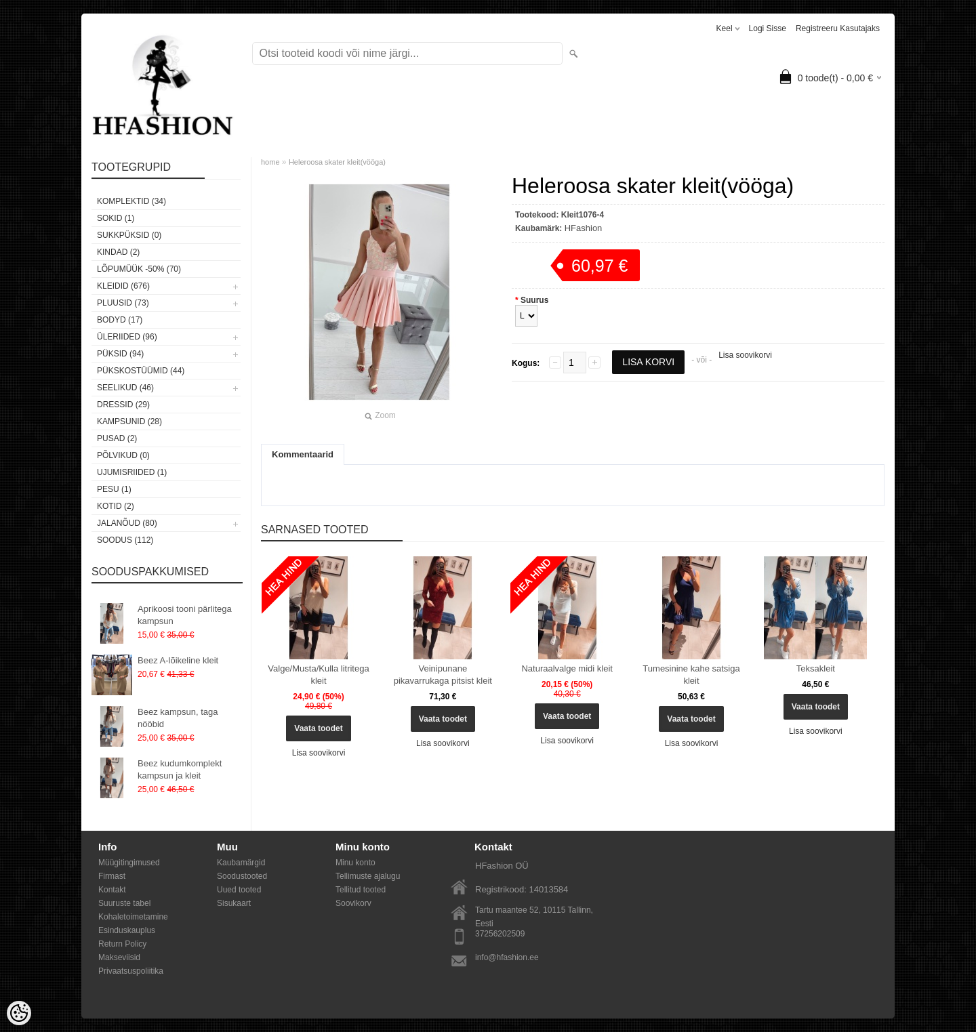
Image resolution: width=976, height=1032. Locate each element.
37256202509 (500, 933)
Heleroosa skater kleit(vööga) (337, 162)
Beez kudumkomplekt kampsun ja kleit (180, 769)
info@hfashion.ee (507, 957)
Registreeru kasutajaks (838, 28)
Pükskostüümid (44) (140, 370)
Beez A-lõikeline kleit (178, 660)
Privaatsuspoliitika (130, 971)
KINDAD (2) (118, 252)
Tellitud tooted (361, 889)
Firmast (111, 876)
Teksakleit (815, 668)
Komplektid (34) (131, 201)
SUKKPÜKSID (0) (129, 235)
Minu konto (355, 862)
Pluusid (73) (123, 303)
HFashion (584, 228)
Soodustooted (242, 876)
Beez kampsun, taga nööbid (178, 718)
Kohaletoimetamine (133, 917)
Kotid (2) (115, 506)
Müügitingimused (129, 862)
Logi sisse (767, 28)
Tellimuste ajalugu (368, 876)
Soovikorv (353, 903)
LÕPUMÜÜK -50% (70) (139, 269)
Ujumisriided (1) (132, 472)
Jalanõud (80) (127, 523)
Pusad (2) (117, 438)
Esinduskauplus (126, 930)
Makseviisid (119, 957)
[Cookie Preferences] (19, 1013)
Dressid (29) (123, 404)
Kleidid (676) (123, 286)
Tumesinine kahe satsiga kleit (691, 674)
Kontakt (112, 889)
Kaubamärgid (241, 862)
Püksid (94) (120, 353)
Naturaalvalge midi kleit (566, 668)
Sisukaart (234, 903)
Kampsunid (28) (129, 421)
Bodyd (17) (119, 320)
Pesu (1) (114, 489)
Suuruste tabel (124, 903)
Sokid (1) (115, 218)
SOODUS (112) (125, 540)
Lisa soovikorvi (745, 355)
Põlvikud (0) (123, 455)
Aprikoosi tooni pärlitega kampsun (185, 615)
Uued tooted (239, 889)
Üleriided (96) (127, 337)
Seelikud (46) (125, 387)
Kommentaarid (302, 454)
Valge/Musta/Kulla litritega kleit (318, 674)
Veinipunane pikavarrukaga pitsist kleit (443, 674)
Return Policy (122, 944)
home (270, 162)
